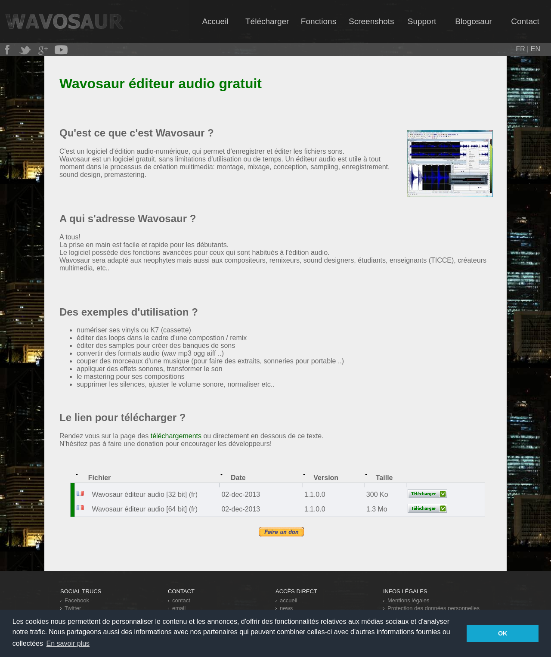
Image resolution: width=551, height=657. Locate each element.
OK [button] (503, 633)
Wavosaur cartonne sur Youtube (61, 50)
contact (181, 600)
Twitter (73, 608)
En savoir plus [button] (68, 643)
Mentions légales (408, 600)
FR (520, 49)
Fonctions (318, 21)
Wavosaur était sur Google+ (43, 50)
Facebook (77, 600)
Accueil (215, 21)
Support (422, 21)
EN (535, 49)
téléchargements (176, 436)
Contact (525, 21)
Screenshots (371, 21)
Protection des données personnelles (433, 608)
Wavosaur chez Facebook (7, 50)
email (179, 608)
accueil (288, 600)
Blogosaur (473, 21)
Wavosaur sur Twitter (25, 50)
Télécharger (267, 21)
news (286, 608)
